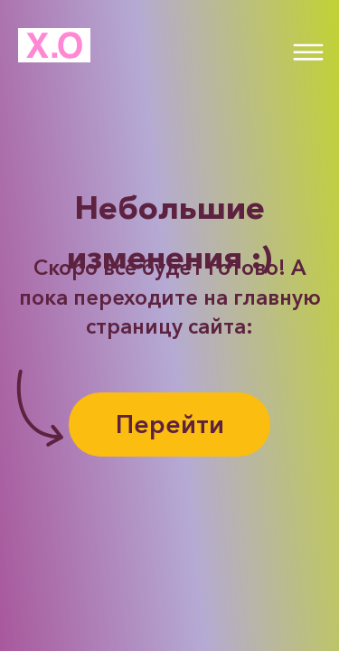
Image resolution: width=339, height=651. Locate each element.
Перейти (170, 424)
